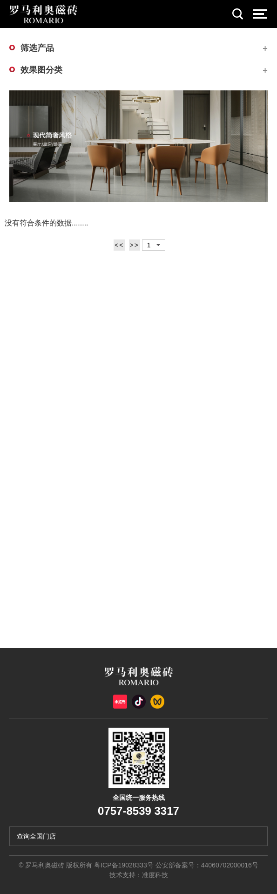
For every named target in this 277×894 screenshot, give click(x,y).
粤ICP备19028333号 (124, 865)
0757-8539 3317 (138, 811)
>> (134, 245)
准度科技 (155, 875)
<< (119, 245)
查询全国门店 (36, 836)
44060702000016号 (229, 865)
